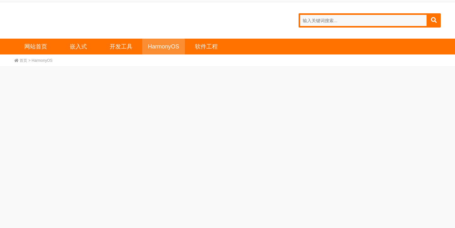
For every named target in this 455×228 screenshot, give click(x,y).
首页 (23, 60)
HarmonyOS (163, 46)
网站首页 (35, 46)
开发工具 (121, 46)
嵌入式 (78, 46)
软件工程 (206, 46)
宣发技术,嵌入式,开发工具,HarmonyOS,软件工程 (44, 19)
